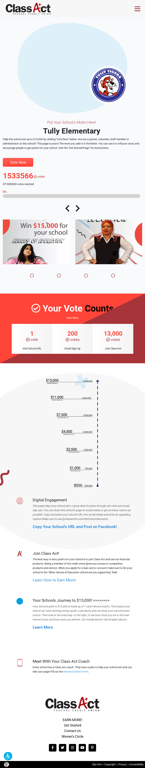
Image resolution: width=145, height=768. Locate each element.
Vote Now (18, 162)
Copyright (110, 764)
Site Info (97, 764)
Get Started (72, 725)
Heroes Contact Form (75, 671)
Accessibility (136, 764)
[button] (8, 756)
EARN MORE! (72, 720)
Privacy (122, 764)
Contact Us (72, 731)
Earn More (72, 318)
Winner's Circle (72, 736)
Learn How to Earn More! (54, 580)
